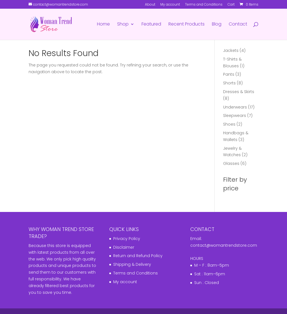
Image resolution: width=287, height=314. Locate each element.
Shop (123, 24)
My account (170, 5)
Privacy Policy (126, 238)
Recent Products (186, 24)
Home (103, 24)
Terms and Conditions (204, 5)
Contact (238, 24)
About (150, 5)
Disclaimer (123, 247)
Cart (231, 5)
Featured (151, 24)
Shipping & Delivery (132, 264)
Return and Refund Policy (138, 255)
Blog (216, 24)
